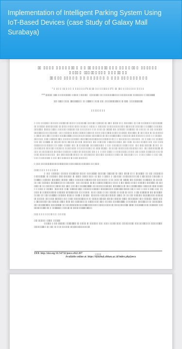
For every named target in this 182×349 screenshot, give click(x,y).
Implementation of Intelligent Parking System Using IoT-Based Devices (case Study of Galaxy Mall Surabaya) (85, 22)
